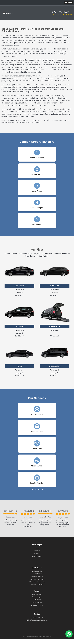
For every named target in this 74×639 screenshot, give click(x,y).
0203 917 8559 (65, 14)
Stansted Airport (37, 602)
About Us (37, 550)
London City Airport (37, 605)
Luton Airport (37, 599)
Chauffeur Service (37, 576)
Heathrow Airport (37, 594)
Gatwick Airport (37, 597)
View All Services (37, 489)
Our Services (37, 553)
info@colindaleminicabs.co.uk (37, 620)
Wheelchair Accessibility (37, 582)
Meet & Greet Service (37, 579)
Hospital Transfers (37, 584)
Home (37, 548)
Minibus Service (37, 574)
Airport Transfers (37, 556)
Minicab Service (37, 571)
